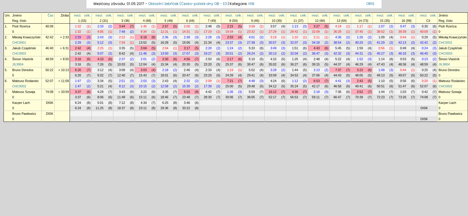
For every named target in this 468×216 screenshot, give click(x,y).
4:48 (252, 81)
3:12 (100, 70)
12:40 (121, 75)
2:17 (230, 59)
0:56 (382, 48)
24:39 (229, 75)
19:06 (186, 42)
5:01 (100, 102)
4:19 (338, 26)
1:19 (230, 70)
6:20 (78, 70)
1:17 (360, 26)
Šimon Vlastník (22, 59)
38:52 (381, 31)
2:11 (317, 37)
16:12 (272, 92)
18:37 (121, 108)
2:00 (187, 26)
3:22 (360, 70)
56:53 (294, 97)
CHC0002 (19, 86)
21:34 (208, 42)
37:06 (316, 75)
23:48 (186, 97)
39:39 (402, 31)
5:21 (100, 86)
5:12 (100, 42)
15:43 (143, 75)
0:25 (425, 70)
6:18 (144, 37)
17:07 (186, 53)
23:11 (143, 108)
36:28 (337, 31)
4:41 (338, 81)
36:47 (316, 53)
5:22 (338, 59)
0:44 (403, 37)
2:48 (208, 26)
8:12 (122, 86)
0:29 (425, 37)
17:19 (208, 31)
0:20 (425, 81)
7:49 (122, 31)
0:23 (425, 59)
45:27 (381, 53)
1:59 (360, 48)
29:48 (251, 86)
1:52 (360, 59)
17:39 (208, 86)
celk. (87, 15)
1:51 (295, 48)
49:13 (381, 75)
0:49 (403, 48)
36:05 (251, 97)
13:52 (143, 42)
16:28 (164, 42)
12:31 (164, 31)
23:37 (229, 42)
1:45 (144, 26)
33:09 (272, 75)
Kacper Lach (21, 102)
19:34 (229, 31)
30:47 (251, 64)
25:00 (229, 86)
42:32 (337, 53)
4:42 (208, 92)
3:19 (273, 37)
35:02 (272, 64)
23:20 (208, 64)
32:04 (294, 53)
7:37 (338, 70)
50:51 (381, 86)
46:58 (337, 86)
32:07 (294, 42)
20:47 (186, 75)
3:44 (122, 26)
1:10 (295, 37)
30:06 (229, 97)
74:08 (49, 92)
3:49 (273, 48)
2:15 (230, 26)
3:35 (122, 48)
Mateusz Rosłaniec (25, 81)
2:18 (165, 70)
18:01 (164, 75)
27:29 (272, 31)
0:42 (425, 92)
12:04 (143, 64)
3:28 (273, 70)
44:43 (337, 75)
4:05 (100, 31)
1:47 (78, 81)
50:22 (49, 70)
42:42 (49, 37)
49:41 (359, 86)
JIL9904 (18, 64)
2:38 (187, 37)
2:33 (100, 26)
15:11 (143, 97)
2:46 (187, 70)
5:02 (252, 70)
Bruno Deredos (23, 70)
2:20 (208, 48)
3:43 (122, 92)
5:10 (252, 59)
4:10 (100, 59)
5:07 (100, 53)
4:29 (100, 92)
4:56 (187, 59)
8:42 (122, 53)
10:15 (143, 86)
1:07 (382, 26)
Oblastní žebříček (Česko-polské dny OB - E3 (187, 3)
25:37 (229, 64)
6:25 (165, 102)
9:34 (144, 31)
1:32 (78, 26)
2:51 (122, 81)
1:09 (382, 37)
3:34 (100, 81)
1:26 (360, 37)
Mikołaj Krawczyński (26, 37)
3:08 (122, 70)
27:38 (251, 42)
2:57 (165, 26)
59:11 (316, 97)
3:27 (317, 26)
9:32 (100, 75)
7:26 (100, 64)
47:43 (381, 64)
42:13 (402, 42)
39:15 (316, 64)
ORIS (370, 3)
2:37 (122, 59)
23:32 (251, 31)
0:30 (425, 26)
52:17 (272, 97)
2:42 (78, 48)
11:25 (100, 108)
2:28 (208, 37)
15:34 (164, 64)
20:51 (229, 53)
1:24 (230, 48)
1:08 (382, 70)
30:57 (272, 42)
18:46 (164, 97)
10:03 (121, 64)
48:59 (49, 59)
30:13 (272, 53)
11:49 (121, 97)
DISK (49, 102)
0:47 (403, 26)
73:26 (402, 97)
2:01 (144, 59)
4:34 (144, 102)
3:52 (360, 92)
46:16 (402, 53)
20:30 (186, 64)
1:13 (295, 26)
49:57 (402, 75)
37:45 (359, 31)
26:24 (251, 53)
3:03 (144, 70)
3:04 (144, 48)
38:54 (337, 42)
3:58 (252, 26)
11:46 (143, 53)
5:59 (252, 92)
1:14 (382, 59)
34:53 (294, 75)
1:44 (295, 70)
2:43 (100, 37)
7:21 (230, 81)
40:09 (49, 26)
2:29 (78, 37)
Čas (50, 15)
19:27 (208, 53)
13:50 (164, 53)
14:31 (186, 31)
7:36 (338, 92)
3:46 (187, 102)
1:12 (295, 81)
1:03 (403, 92)
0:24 (425, 48)
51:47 (402, 86)
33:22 (186, 108)
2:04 (165, 48)
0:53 (403, 59)
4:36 (338, 37)
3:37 (78, 92)
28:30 (208, 97)
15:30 (186, 86)
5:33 (252, 48)
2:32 (187, 81)
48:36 (402, 64)
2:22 (122, 37)
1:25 (295, 59)
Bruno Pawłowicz (24, 113)
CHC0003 (19, 53)
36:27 (294, 64)
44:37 (337, 64)
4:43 (317, 48)
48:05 (359, 75)
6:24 (78, 102)
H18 (251, 3)
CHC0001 (19, 42)
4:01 (252, 37)
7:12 (122, 102)
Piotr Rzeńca (21, 26)
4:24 (273, 81)
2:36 (165, 37)
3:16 (78, 59)
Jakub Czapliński (24, 48)
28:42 (294, 31)
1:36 (230, 92)
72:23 (381, 97)
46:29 (359, 64)
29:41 (251, 75)
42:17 (316, 86)
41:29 (381, 42)
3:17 (187, 48)
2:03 (230, 37)
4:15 (273, 59)
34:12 (272, 86)
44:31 (359, 53)
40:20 (359, 42)
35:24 (294, 86)
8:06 (100, 97)
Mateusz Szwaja (23, 92)
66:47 (337, 97)
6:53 (317, 81)
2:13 (317, 70)
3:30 (165, 59)
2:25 (100, 48)
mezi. (77, 15)
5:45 (338, 48)
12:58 (164, 86)
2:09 (208, 81)
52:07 (49, 81)
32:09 (316, 31)
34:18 (316, 42)
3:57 (273, 26)
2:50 (208, 59)
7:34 (122, 42)
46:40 (49, 48)
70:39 (359, 97)
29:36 (164, 108)
